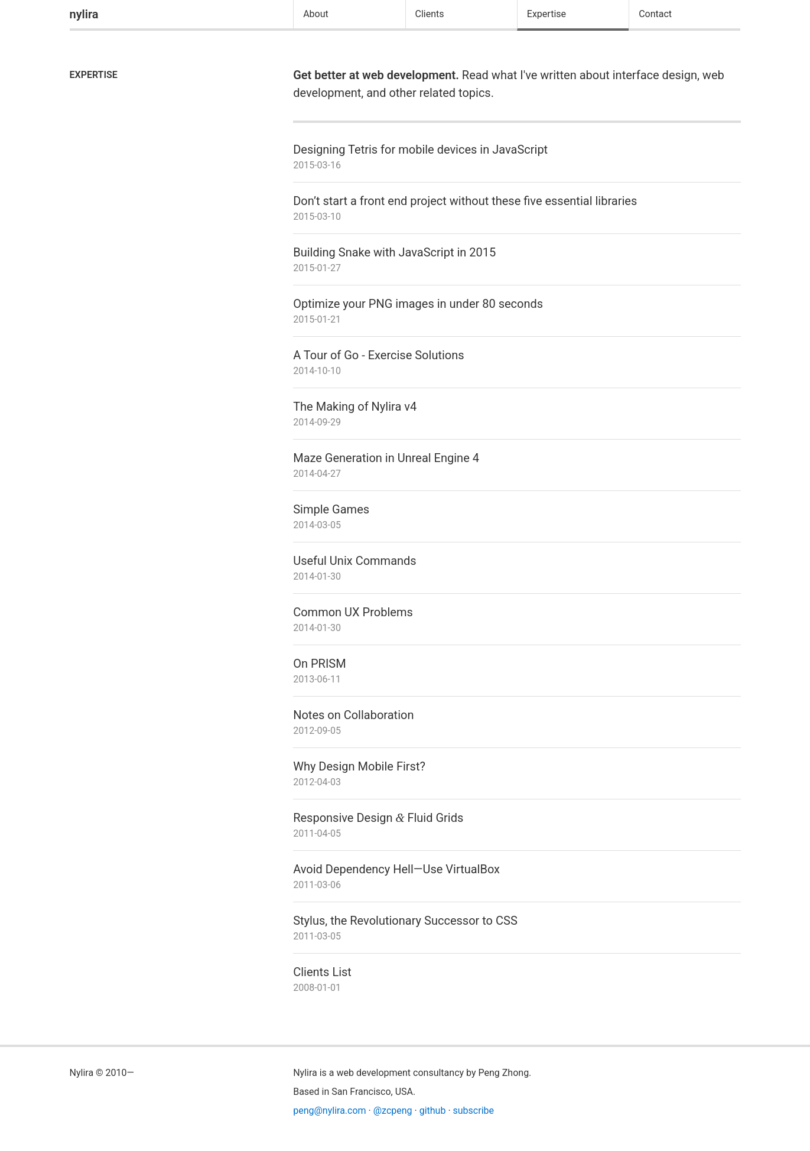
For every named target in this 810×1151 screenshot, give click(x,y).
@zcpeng (392, 1110)
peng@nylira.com (329, 1110)
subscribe (473, 1110)
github (432, 1110)
